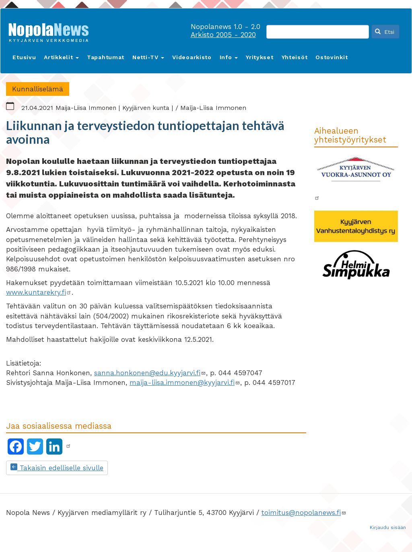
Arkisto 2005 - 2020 (223, 35)
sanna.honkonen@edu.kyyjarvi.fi (150, 373)
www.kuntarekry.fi (39, 292)
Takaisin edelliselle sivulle (56, 468)
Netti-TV (148, 57)
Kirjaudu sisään (388, 527)
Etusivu (24, 57)
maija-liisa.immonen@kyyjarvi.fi (185, 382)
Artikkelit (61, 57)
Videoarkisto (191, 57)
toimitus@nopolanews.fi (304, 513)
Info (229, 57)
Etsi (384, 32)
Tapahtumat (105, 57)
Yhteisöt (295, 57)
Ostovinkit (331, 57)
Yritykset (259, 57)
